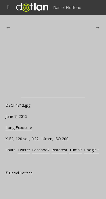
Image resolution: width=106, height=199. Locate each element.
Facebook (41, 149)
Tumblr (75, 149)
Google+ (91, 149)
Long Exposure (18, 127)
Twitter (24, 149)
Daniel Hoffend (67, 7)
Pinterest (59, 149)
